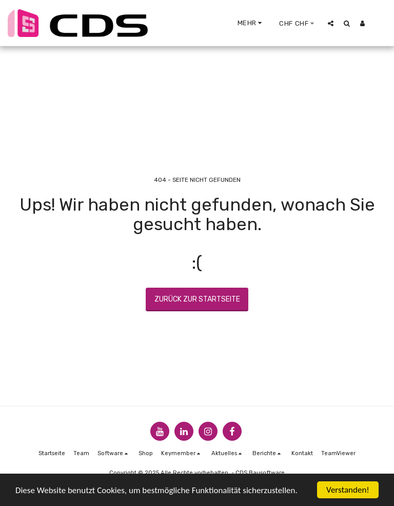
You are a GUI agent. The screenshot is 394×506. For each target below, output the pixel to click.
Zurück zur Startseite (197, 299)
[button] (330, 23)
